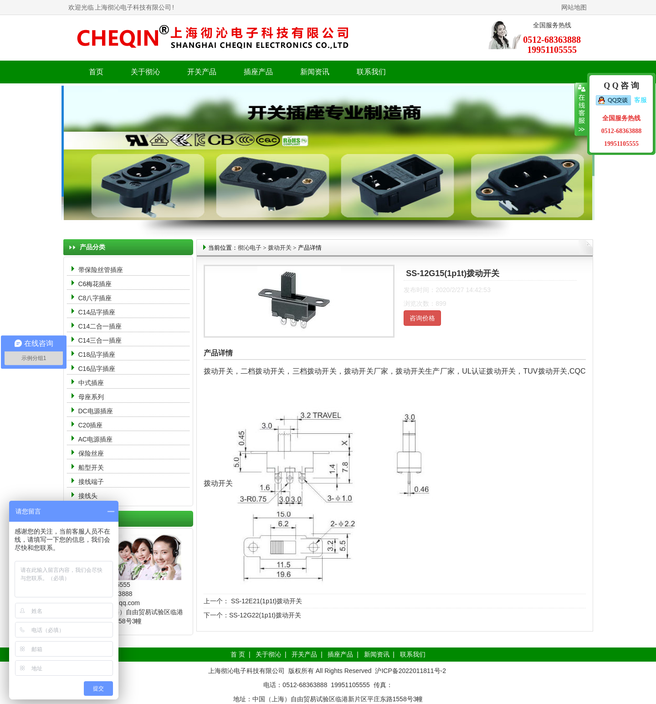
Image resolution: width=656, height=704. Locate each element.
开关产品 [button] (201, 72)
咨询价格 (422, 318)
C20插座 (90, 425)
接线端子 (91, 481)
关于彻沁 (145, 72)
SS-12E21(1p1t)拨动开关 (265, 601)
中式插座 (91, 382)
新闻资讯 (377, 654)
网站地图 (574, 7)
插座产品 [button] (258, 72)
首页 (96, 72)
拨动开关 (280, 247)
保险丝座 (91, 453)
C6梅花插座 (95, 284)
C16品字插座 (97, 368)
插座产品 (340, 654)
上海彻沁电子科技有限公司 (133, 7)
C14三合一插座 (100, 340)
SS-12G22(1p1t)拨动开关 (265, 615)
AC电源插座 (96, 439)
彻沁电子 (249, 247)
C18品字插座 (97, 354)
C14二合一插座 (100, 326)
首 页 (238, 654)
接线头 (87, 495)
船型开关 (91, 467)
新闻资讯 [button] (314, 72)
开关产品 (304, 654)
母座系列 (91, 397)
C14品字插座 (97, 312)
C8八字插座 (95, 298)
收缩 (581, 109)
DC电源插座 (96, 411)
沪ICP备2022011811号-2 (410, 670)
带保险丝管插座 (101, 269)
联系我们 (371, 72)
